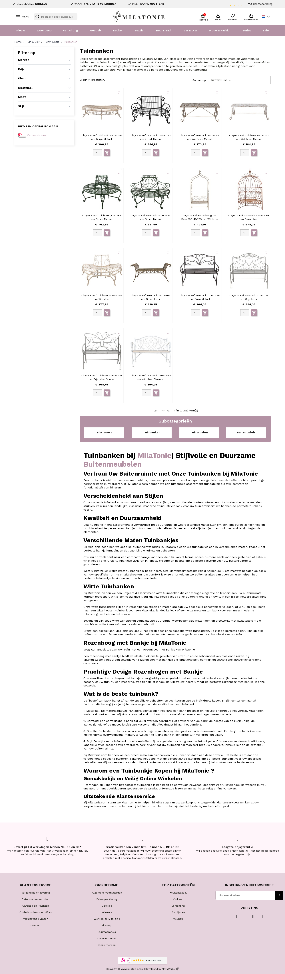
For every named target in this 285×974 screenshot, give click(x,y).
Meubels (95, 30)
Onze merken (107, 944)
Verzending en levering (35, 892)
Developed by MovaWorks (160, 969)
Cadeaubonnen (37, 135)
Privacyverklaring (106, 899)
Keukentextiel (178, 892)
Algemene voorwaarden (107, 892)
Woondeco (44, 30)
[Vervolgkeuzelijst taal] (266, 17)
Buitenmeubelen (112, 464)
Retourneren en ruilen (35, 899)
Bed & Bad (163, 30)
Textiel (139, 30)
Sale (266, 30)
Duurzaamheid (107, 931)
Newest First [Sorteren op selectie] (221, 80)
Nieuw (20, 30)
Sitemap (107, 925)
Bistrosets (104, 432)
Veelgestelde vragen (35, 918)
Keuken (118, 30)
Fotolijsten (178, 912)
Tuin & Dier (189, 30)
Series (246, 30)
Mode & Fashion (220, 30)
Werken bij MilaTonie (107, 918)
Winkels (107, 912)
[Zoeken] (55, 16)
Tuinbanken (151, 432)
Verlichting (70, 30)
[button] (218, 17)
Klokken (178, 899)
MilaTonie (154, 455)
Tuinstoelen (199, 432)
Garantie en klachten (35, 905)
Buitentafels (246, 432)
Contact (36, 925)
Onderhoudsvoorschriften (35, 912)
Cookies (107, 905)
